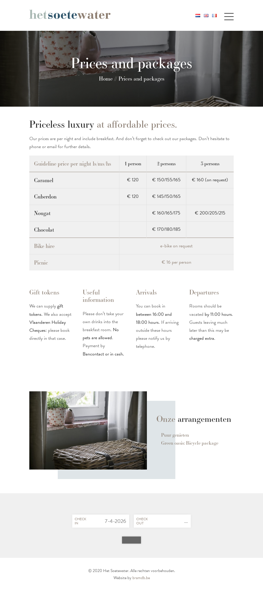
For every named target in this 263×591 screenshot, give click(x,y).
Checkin (80, 521)
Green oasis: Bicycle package (189, 443)
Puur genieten (175, 435)
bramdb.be (141, 578)
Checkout (142, 521)
